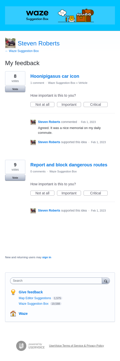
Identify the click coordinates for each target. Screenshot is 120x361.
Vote (15, 89)
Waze (23, 314)
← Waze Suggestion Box (22, 51)
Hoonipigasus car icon (54, 76)
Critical (99, 104)
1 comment (37, 82)
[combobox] (57, 280)
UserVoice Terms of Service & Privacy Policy (76, 345)
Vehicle (82, 82)
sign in (46, 257)
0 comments (38, 171)
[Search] (106, 280)
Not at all (44, 104)
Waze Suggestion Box (61, 82)
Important (71, 104)
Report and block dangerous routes (68, 164)
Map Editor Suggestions (35, 298)
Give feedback (31, 292)
